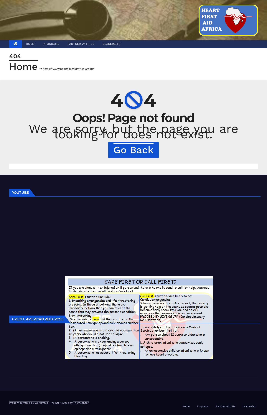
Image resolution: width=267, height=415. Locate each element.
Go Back (133, 150)
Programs (51, 44)
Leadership (112, 44)
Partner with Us (81, 44)
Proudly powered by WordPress (29, 402)
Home (30, 44)
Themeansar (81, 402)
